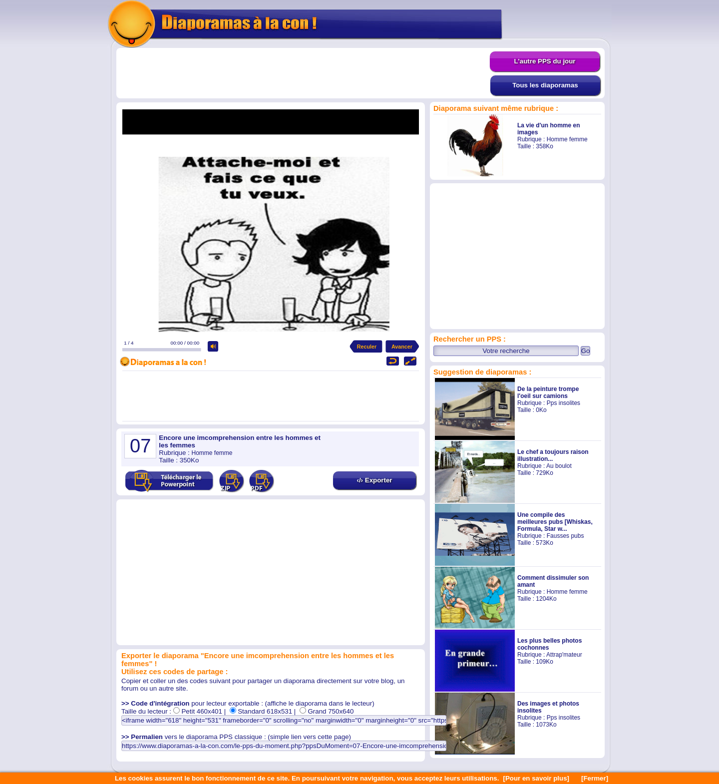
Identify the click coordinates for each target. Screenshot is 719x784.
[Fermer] (594, 778)
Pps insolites (563, 402)
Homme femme (567, 139)
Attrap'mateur (564, 654)
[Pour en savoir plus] (536, 778)
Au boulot (559, 465)
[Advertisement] (303, 73)
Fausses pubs (565, 535)
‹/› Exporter (374, 480)
